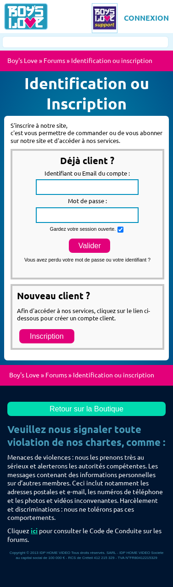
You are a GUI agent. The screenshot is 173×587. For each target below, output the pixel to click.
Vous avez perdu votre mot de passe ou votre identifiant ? (87, 259)
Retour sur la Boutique (86, 409)
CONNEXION (146, 18)
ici (34, 531)
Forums (54, 60)
